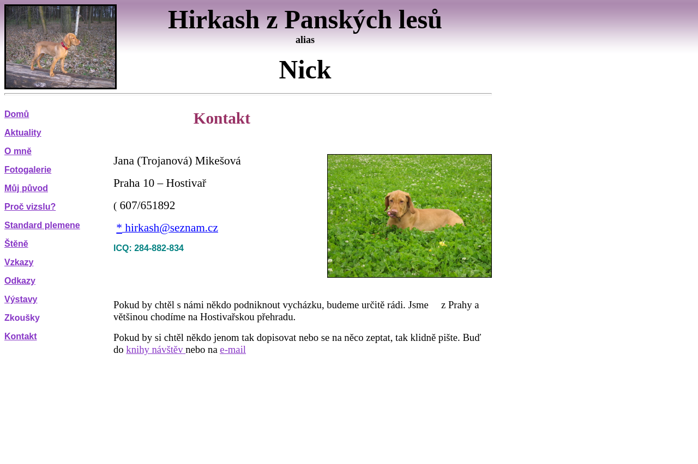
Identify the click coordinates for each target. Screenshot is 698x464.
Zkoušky (22, 317)
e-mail (233, 349)
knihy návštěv (154, 349)
